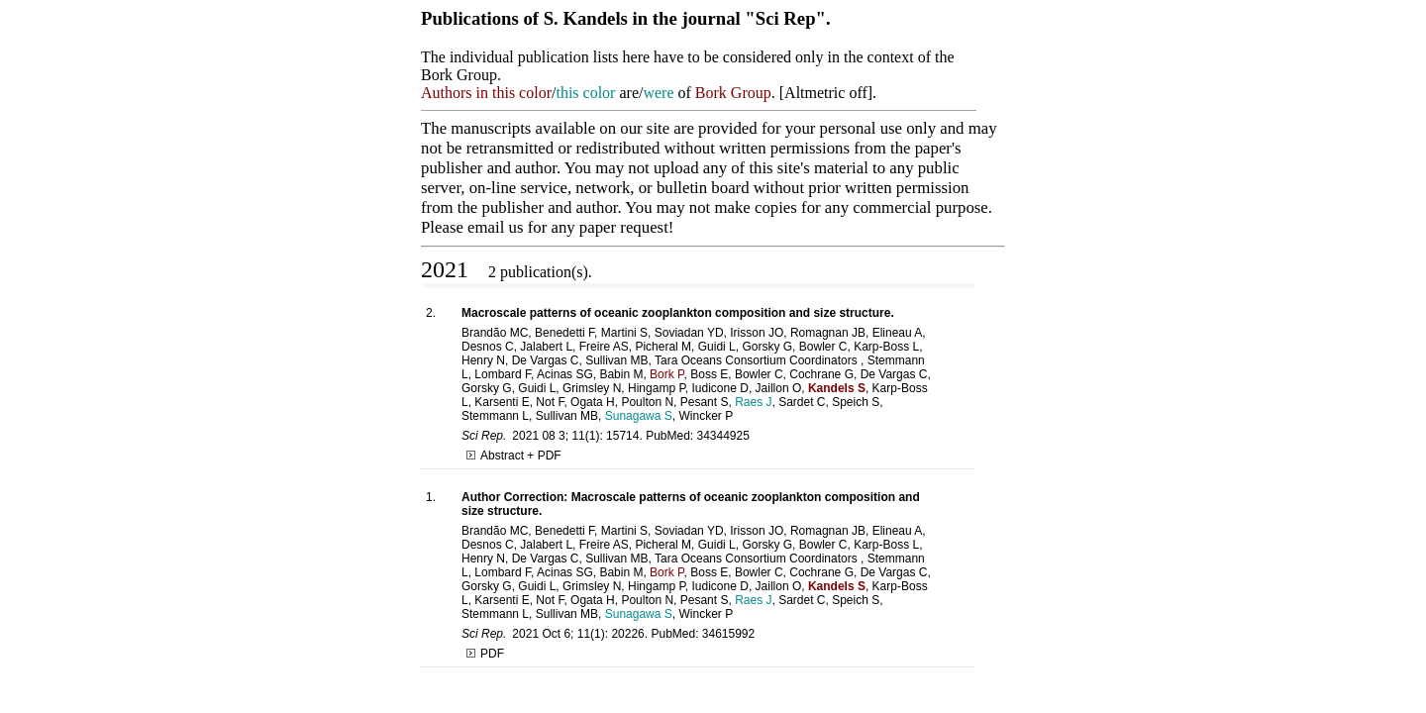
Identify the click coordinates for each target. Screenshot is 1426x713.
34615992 (728, 634)
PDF (485, 654)
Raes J (753, 402)
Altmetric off (825, 92)
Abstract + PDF (513, 455)
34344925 (723, 436)
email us (495, 227)
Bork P (666, 374)
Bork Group (733, 92)
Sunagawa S (638, 416)
